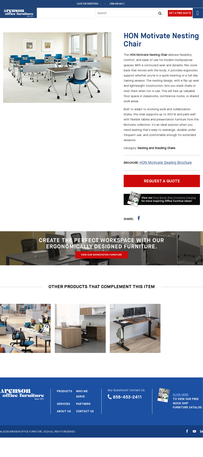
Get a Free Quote (180, 13)
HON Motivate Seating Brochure (165, 163)
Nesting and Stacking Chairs (156, 148)
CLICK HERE (180, 394)
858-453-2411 (127, 397)
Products (64, 391)
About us (64, 411)
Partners (83, 404)
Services (63, 404)
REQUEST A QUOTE (162, 181)
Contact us (85, 411)
